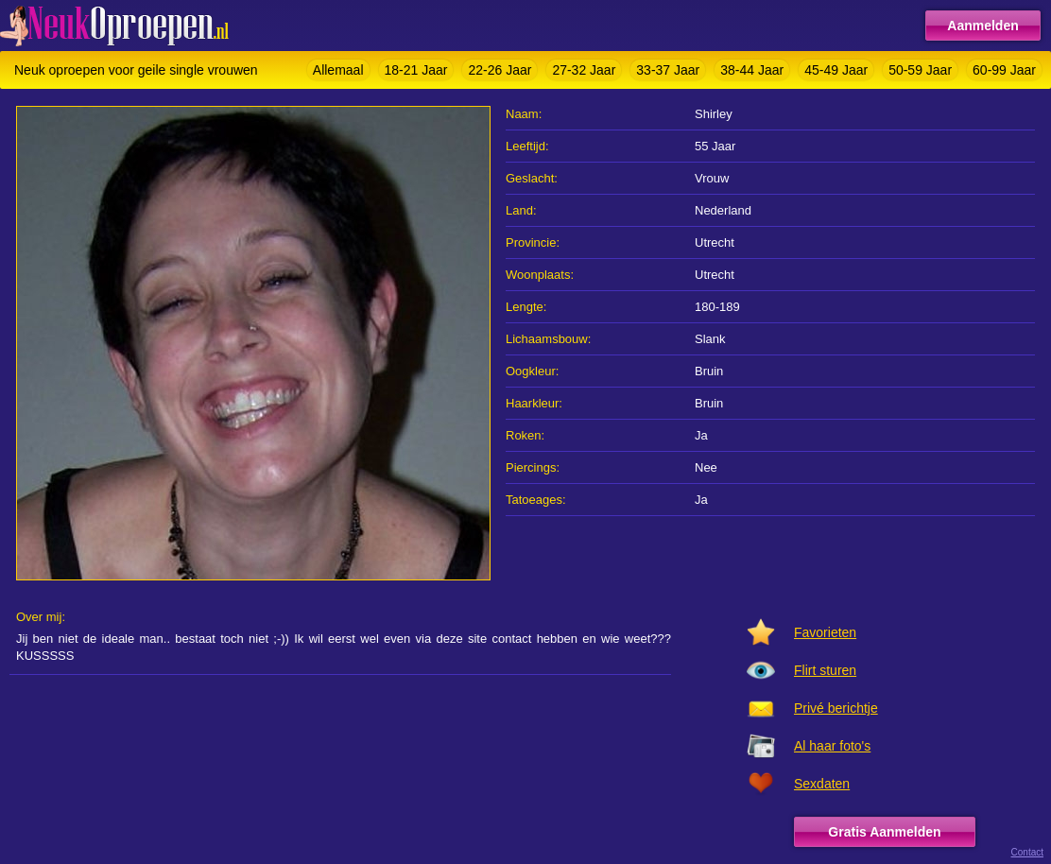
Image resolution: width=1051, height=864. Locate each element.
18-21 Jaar (416, 70)
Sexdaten (822, 783)
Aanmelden (982, 25)
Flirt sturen (825, 670)
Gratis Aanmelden (884, 831)
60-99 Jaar (1004, 70)
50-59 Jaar (920, 70)
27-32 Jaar (583, 70)
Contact (1027, 852)
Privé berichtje (836, 708)
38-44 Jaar (752, 70)
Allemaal (338, 70)
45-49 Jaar (836, 70)
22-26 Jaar (499, 70)
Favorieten (825, 632)
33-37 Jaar (667, 70)
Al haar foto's (832, 745)
